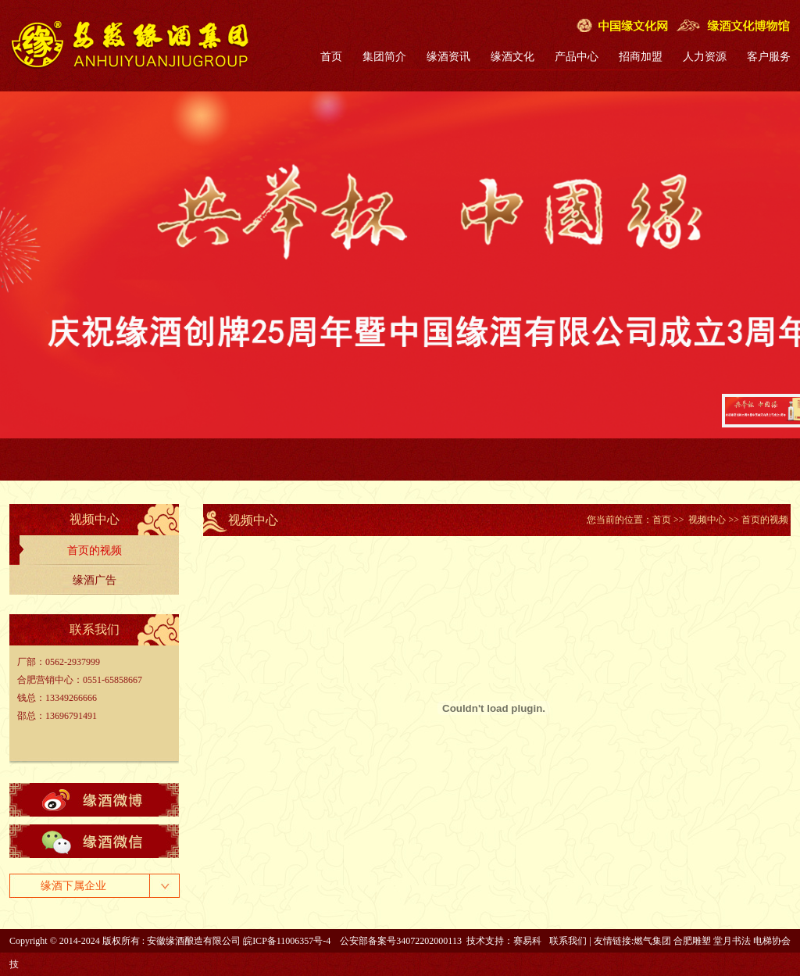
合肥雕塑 (692, 940)
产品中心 (576, 57)
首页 (331, 57)
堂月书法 (732, 940)
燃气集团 (652, 940)
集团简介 (384, 57)
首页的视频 (94, 550)
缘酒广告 (94, 580)
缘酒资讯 (448, 57)
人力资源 (705, 57)
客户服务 (769, 57)
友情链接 (612, 940)
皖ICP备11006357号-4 (286, 940)
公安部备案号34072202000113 (401, 940)
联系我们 (568, 940)
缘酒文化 (512, 57)
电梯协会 (772, 940)
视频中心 (707, 519)
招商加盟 (640, 57)
